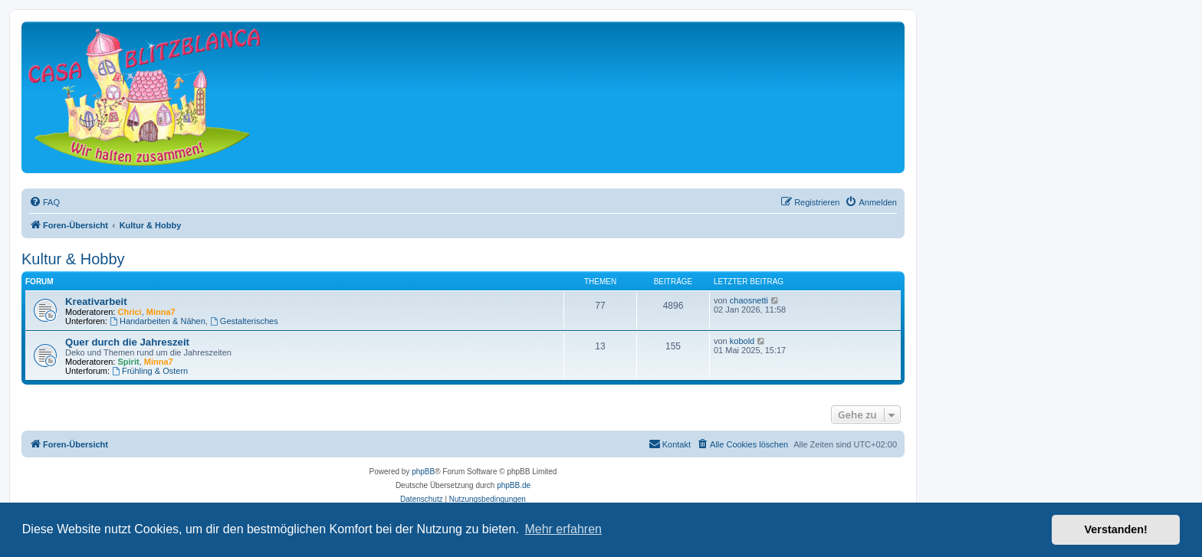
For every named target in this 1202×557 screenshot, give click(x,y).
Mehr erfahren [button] (563, 529)
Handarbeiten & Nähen (157, 321)
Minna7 (161, 311)
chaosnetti (749, 300)
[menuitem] (44, 202)
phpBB (423, 471)
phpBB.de (513, 485)
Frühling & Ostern (150, 370)
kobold (742, 341)
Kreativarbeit (96, 301)
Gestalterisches (244, 321)
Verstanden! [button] (1116, 529)
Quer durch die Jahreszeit (127, 342)
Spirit (129, 361)
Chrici (130, 311)
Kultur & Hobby (73, 259)
